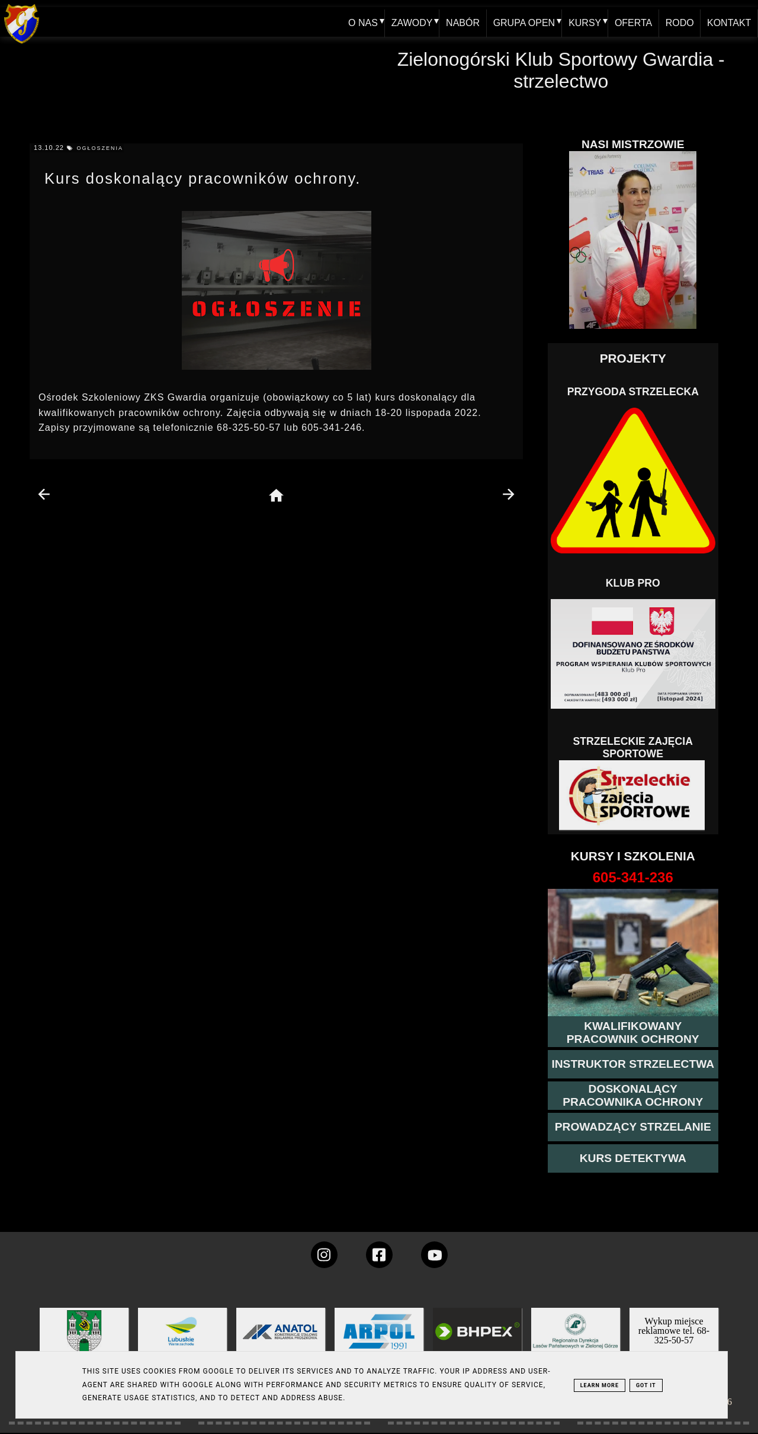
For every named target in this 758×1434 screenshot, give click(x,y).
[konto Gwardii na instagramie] (324, 1254)
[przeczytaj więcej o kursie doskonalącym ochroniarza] (633, 1096)
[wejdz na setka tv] (434, 1254)
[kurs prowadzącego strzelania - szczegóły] (633, 1127)
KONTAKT (729, 22)
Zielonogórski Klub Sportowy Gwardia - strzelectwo (561, 70)
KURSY (583, 22)
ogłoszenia (99, 148)
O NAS (361, 22)
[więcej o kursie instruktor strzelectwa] (632, 1064)
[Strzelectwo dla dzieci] (633, 795)
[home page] (276, 496)
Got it (646, 1385)
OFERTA (632, 22)
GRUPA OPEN (523, 22)
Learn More (599, 1385)
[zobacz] (573, 1340)
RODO (679, 22)
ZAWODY (410, 22)
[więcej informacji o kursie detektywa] (633, 1158)
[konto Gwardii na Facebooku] (379, 1254)
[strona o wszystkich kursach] (633, 877)
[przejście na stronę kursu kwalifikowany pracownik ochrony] (633, 1033)
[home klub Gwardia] (21, 44)
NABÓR (461, 22)
